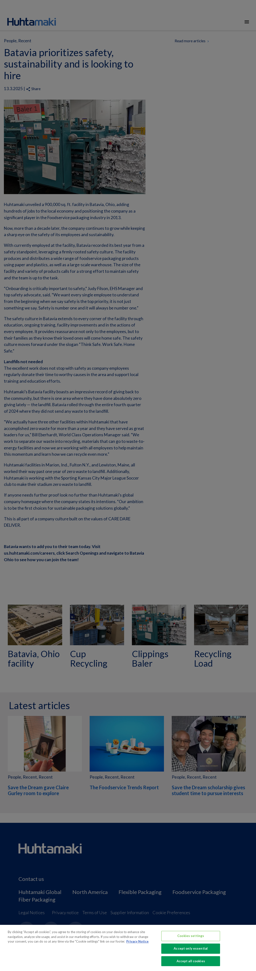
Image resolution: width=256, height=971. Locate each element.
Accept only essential (191, 953)
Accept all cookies (191, 966)
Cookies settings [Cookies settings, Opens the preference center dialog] (190, 941)
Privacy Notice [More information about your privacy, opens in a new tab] (137, 946)
